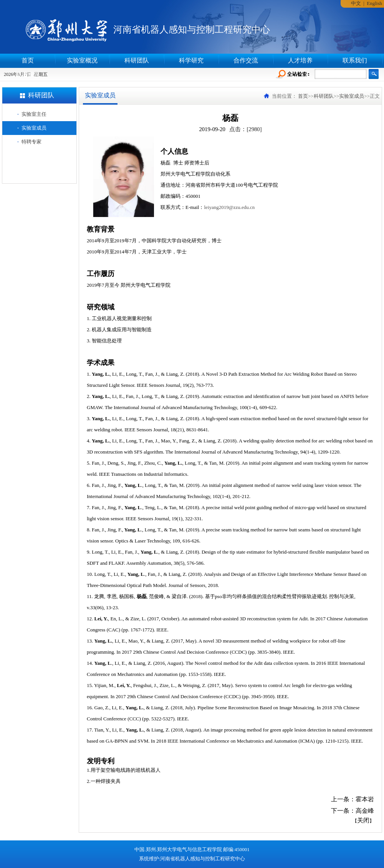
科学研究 (191, 60)
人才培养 (300, 60)
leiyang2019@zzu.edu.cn (229, 207)
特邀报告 (27, 74)
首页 (28, 60)
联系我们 (355, 60)
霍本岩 (365, 799)
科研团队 (136, 60)
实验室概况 (82, 60)
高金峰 (365, 810)
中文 (356, 3)
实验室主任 (34, 114)
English (374, 3)
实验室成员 (34, 128)
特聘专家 (31, 142)
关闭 (363, 820)
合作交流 (245, 60)
